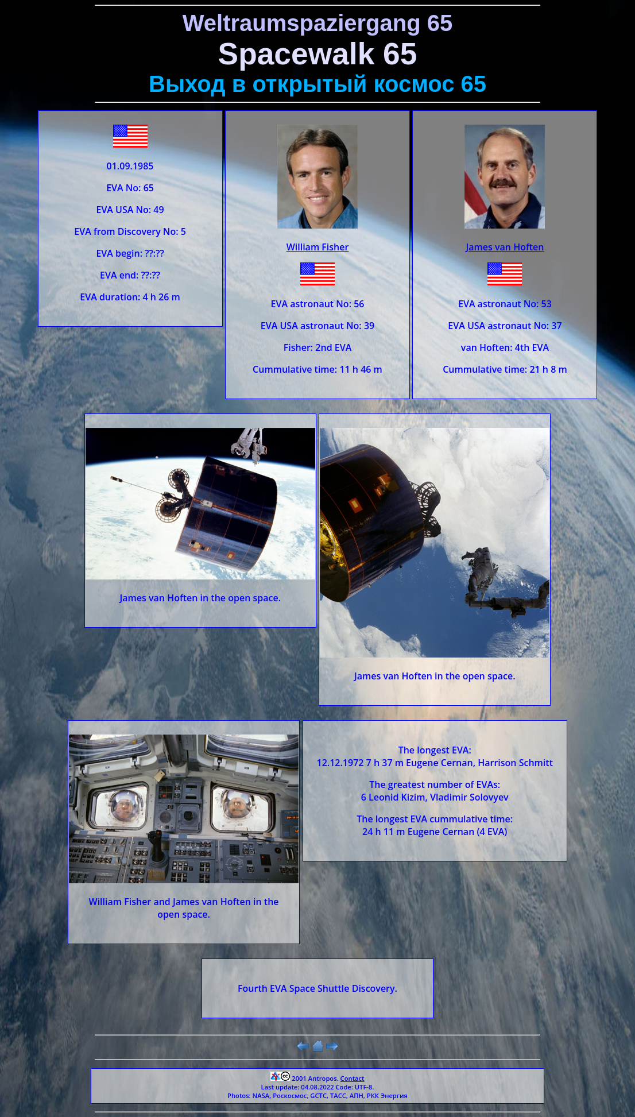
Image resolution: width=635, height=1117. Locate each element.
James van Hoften (505, 247)
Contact (352, 1078)
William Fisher (317, 247)
